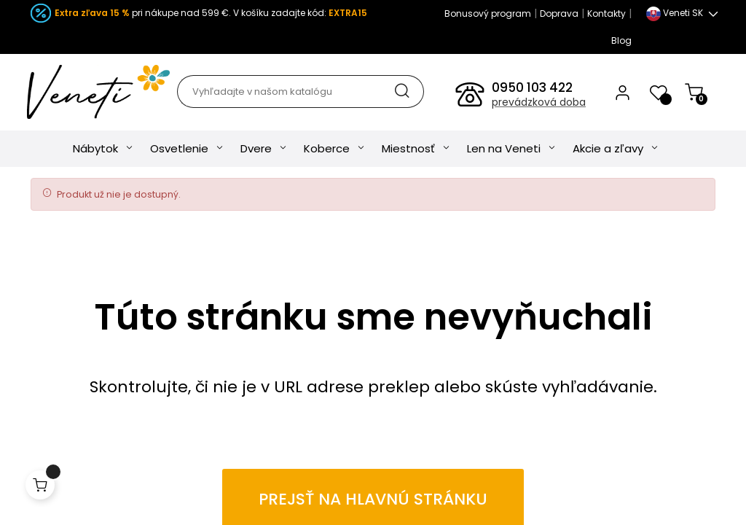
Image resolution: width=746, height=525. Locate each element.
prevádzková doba (539, 102)
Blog (621, 40)
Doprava (559, 13)
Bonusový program (487, 13)
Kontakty (606, 13)
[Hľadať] (300, 91)
